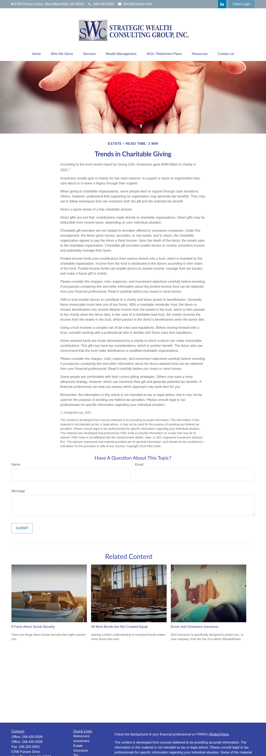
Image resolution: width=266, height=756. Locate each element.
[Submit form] (22, 528)
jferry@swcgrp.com (135, 4)
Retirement (81, 736)
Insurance (80, 750)
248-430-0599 (101, 4)
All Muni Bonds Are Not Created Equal (119, 626)
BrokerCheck (219, 734)
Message (18, 491)
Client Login (241, 4)
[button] (36, 54)
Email (139, 464)
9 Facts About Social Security (33, 626)
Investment (81, 741)
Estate (78, 745)
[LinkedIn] (222, 4)
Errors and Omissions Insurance (194, 626)
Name (15, 464)
